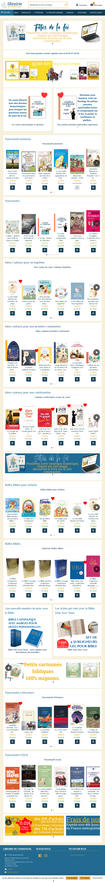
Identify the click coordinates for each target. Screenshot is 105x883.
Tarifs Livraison (11, 872)
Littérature (38, 12)
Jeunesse (69, 12)
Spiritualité (26, 12)
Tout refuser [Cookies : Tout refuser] (84, 878)
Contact (9, 869)
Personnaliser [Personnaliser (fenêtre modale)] (98, 878)
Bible (16, 12)
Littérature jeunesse (54, 12)
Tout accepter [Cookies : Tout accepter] (72, 878)
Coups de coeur (96, 12)
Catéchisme (82, 12)
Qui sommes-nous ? (77, 855)
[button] (52, 43)
